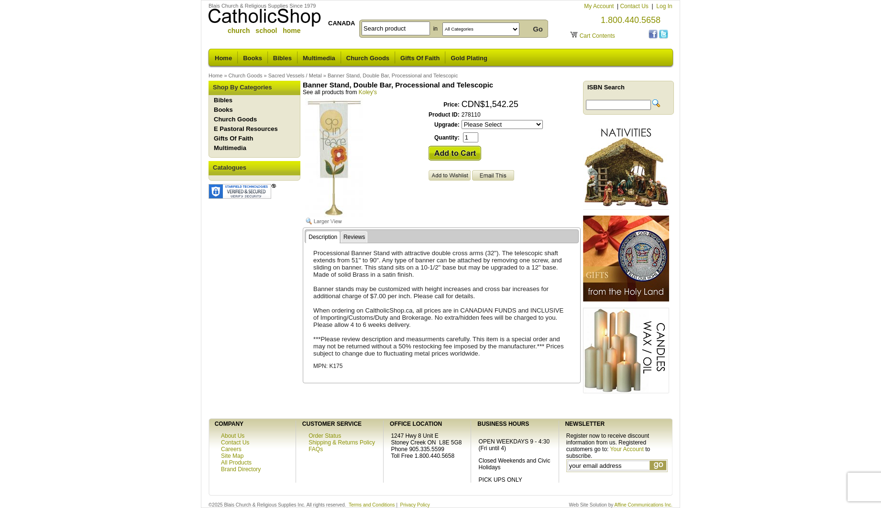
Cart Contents (597, 35)
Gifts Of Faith (420, 58)
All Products (236, 462)
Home (223, 58)
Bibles (282, 58)
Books (252, 58)
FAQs (315, 449)
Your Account (627, 449)
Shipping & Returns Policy (341, 442)
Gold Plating (469, 58)
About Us (232, 435)
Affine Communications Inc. (643, 505)
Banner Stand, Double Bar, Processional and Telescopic (393, 75)
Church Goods (367, 58)
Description (322, 237)
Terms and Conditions (372, 505)
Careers (231, 449)
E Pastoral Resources (246, 128)
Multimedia (319, 58)
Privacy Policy (415, 505)
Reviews (354, 237)
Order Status (324, 435)
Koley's (368, 92)
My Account (599, 6)
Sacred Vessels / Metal (295, 75)
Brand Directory (241, 469)
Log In (664, 6)
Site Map (232, 456)
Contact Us (635, 6)
